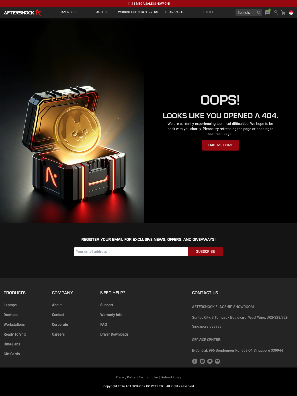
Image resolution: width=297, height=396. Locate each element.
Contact (58, 315)
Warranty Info (111, 315)
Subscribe (205, 251)
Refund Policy (171, 377)
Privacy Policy (125, 377)
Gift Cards (12, 354)
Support (106, 305)
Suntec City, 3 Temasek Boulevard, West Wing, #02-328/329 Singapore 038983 (240, 322)
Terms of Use (148, 377)
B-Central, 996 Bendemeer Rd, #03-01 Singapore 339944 (237, 350)
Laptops (10, 305)
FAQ (103, 325)
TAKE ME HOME (220, 145)
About (56, 305)
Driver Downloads (114, 334)
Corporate (60, 325)
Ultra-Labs (12, 344)
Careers (58, 334)
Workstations (14, 325)
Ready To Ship (15, 334)
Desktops (11, 315)
